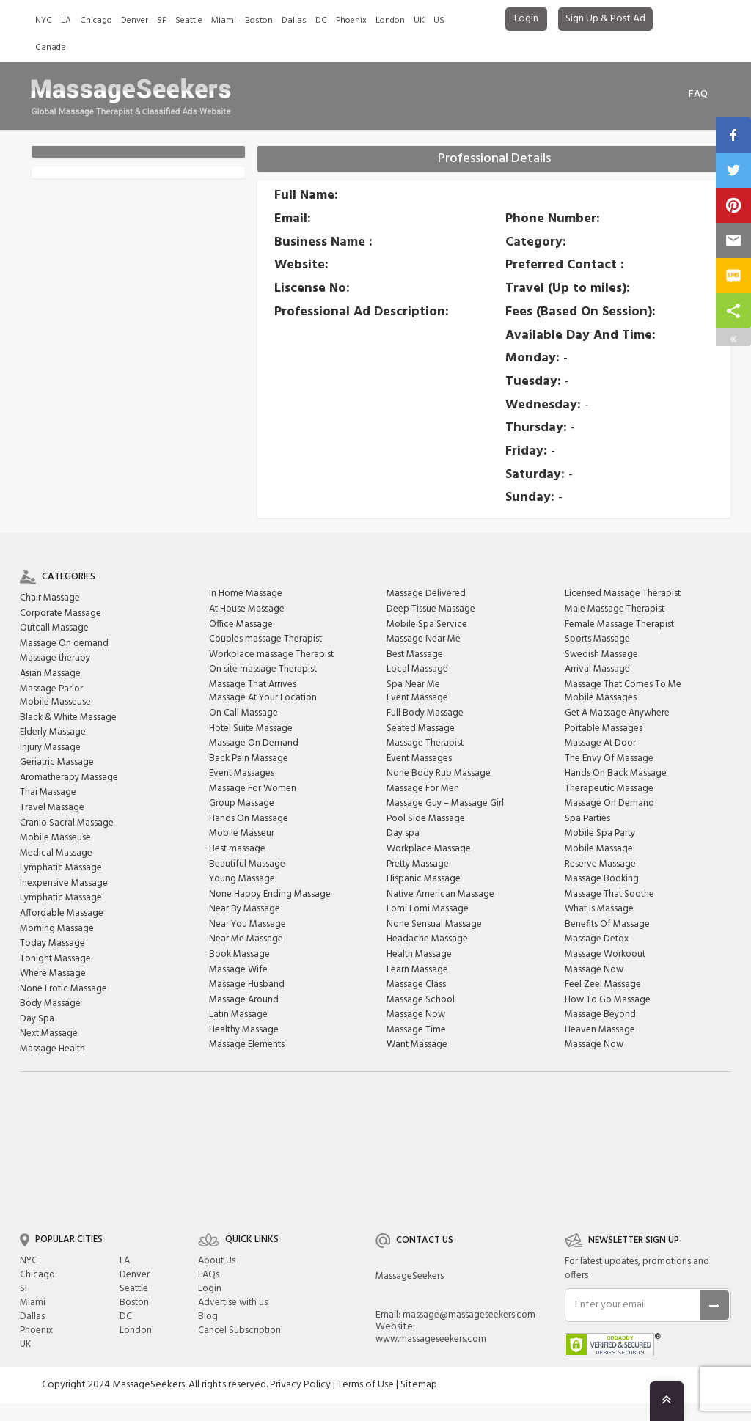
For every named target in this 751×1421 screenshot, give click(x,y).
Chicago (96, 20)
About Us (216, 1261)
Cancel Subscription (239, 1330)
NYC (43, 20)
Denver (134, 20)
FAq (698, 94)
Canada (50, 47)
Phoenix (351, 20)
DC (321, 20)
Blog (208, 1316)
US (438, 20)
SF (161, 20)
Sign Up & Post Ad (605, 18)
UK (419, 20)
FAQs (208, 1275)
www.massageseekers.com (431, 1339)
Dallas (294, 20)
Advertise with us (233, 1303)
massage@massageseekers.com (469, 1315)
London (390, 20)
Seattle (188, 20)
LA (66, 20)
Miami (223, 20)
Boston (259, 20)
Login (526, 18)
